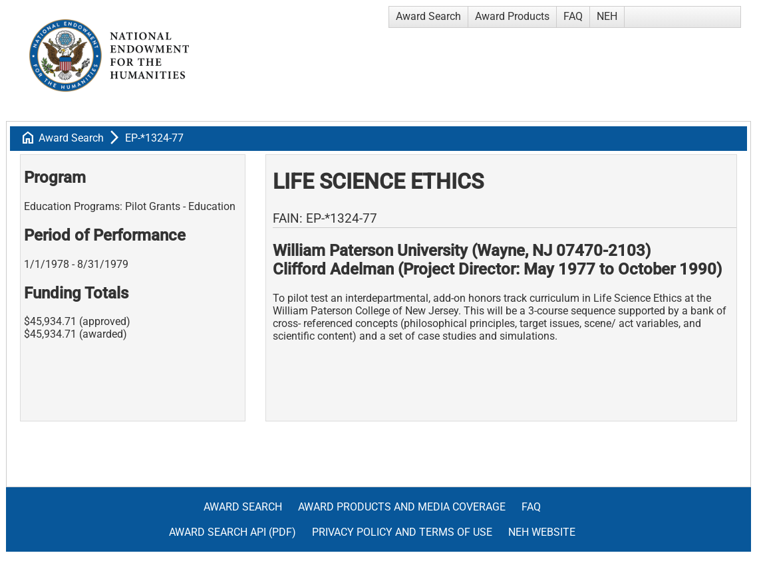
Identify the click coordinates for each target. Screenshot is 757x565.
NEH (607, 16)
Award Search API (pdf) (232, 532)
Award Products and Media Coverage (402, 507)
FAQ (573, 16)
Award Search (428, 16)
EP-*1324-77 (154, 138)
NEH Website (541, 532)
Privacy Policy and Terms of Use (402, 532)
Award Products (512, 16)
